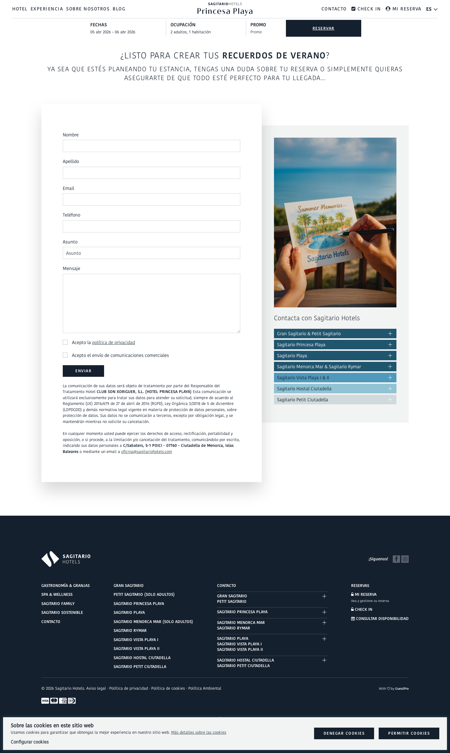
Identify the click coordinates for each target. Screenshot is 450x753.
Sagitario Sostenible (62, 612)
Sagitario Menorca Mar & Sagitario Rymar (319, 366)
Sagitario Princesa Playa (301, 344)
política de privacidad (113, 342)
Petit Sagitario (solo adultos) (144, 594)
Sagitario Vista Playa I (136, 640)
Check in (361, 609)
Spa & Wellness (57, 594)
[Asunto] (151, 253)
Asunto (70, 242)
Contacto (334, 9)
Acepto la (99, 342)
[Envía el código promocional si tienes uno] (265, 32)
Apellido (71, 161)
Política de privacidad (128, 688)
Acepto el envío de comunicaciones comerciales (116, 355)
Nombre (71, 135)
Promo (258, 24)
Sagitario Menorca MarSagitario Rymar (241, 625)
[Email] (151, 200)
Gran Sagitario (129, 585)
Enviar (83, 371)
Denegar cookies (344, 733)
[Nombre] (151, 146)
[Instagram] (405, 559)
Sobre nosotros (88, 9)
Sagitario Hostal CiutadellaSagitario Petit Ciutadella (245, 663)
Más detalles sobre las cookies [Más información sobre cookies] (198, 732)
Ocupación (183, 24)
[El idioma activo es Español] (432, 9)
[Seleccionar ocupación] (208, 32)
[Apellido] (151, 173)
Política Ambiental (204, 688)
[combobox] (128, 32)
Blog (119, 9)
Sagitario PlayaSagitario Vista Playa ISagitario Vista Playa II (240, 644)
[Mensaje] (151, 303)
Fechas (98, 24)
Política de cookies (168, 688)
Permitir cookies (409, 733)
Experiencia (47, 9)
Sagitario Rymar (130, 630)
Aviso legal (96, 688)
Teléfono (71, 215)
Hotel (20, 9)
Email (68, 188)
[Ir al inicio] (225, 9)
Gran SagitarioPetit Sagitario (232, 598)
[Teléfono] (151, 226)
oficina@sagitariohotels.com (146, 451)
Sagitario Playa (292, 355)
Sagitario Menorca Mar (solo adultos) (153, 622)
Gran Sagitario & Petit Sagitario (309, 333)
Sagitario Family (58, 603)
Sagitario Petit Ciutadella (302, 399)
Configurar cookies (30, 742)
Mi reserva (364, 594)
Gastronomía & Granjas (65, 585)
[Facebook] (396, 559)
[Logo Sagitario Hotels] (65, 559)
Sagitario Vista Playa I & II (303, 377)
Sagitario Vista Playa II (136, 648)
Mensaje (71, 268)
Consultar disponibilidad (380, 618)
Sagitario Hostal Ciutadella (304, 388)
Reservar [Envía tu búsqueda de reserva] (324, 28)
